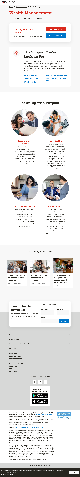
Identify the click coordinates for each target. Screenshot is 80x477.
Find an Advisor (56, 29)
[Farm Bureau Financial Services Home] (10, 2)
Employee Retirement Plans (56, 75)
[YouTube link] (45, 382)
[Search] (74, 2)
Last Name (60, 309)
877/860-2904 (40, 414)
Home (11, 7)
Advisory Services (30, 75)
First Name (45, 309)
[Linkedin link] (40, 382)
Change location (43, 376)
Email (43, 317)
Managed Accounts (31, 79)
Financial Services (21, 7)
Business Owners (30, 82)
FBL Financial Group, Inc (43, 465)
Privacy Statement (7, 474)
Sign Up (64, 321)
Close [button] (74, 472)
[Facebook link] (34, 382)
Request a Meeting (56, 35)
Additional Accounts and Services (56, 79)
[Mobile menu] (77, 2)
